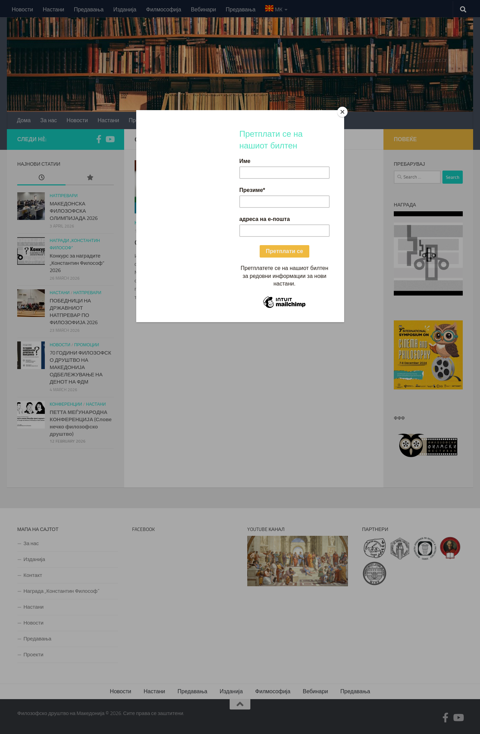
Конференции (66, 404)
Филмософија (163, 9)
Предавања (88, 9)
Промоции (86, 344)
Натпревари (64, 195)
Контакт (252, 120)
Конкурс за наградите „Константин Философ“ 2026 (77, 263)
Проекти (179, 120)
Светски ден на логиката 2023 (186, 242)
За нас (48, 120)
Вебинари (203, 9)
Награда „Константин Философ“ (61, 591)
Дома (24, 120)
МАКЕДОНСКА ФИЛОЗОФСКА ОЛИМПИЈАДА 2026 (74, 211)
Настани (53, 9)
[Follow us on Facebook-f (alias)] (98, 139)
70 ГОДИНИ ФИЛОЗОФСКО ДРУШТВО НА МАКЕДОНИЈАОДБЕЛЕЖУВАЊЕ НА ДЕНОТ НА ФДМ (80, 367)
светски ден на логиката (196, 223)
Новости (22, 9)
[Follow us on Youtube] (110, 139)
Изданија (125, 9)
